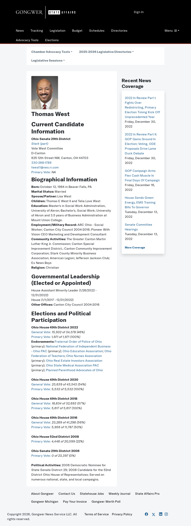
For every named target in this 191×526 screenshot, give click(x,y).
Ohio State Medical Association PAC (72, 365)
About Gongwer (42, 494)
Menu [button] (171, 30)
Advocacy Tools (27, 40)
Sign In (139, 12)
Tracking (37, 30)
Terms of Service (96, 514)
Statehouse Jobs (92, 494)
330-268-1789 (41, 163)
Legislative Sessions (46, 60)
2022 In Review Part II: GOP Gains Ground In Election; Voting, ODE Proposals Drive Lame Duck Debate (141, 143)
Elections (52, 40)
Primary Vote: (41, 172)
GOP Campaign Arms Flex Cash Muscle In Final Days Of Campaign (142, 175)
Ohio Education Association (83, 351)
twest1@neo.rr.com (45, 167)
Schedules (96, 30)
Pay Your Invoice (75, 501)
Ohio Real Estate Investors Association (74, 360)
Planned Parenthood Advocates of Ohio (74, 370)
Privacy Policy (122, 514)
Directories (119, 30)
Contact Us (66, 494)
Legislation (57, 30)
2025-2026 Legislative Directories (105, 52)
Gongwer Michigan (44, 501)
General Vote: (41, 332)
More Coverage (135, 247)
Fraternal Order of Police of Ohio (78, 341)
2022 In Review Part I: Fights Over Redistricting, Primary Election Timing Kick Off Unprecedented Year (142, 107)
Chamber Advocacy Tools (50, 52)
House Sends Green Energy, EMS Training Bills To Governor (140, 202)
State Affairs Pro (147, 494)
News (20, 30)
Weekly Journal (119, 494)
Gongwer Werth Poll (106, 501)
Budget (77, 30)
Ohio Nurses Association (84, 356)
